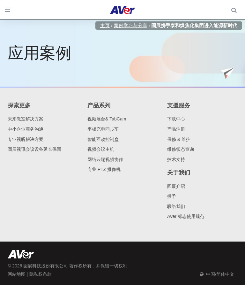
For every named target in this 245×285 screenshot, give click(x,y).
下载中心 (176, 118)
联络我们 (176, 206)
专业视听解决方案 (25, 139)
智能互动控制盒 (103, 139)
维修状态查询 (180, 149)
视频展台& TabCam (106, 118)
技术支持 (176, 159)
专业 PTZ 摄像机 (104, 169)
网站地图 (17, 274)
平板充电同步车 (103, 129)
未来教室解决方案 (25, 118)
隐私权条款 (40, 274)
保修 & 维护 (178, 139)
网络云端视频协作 (105, 159)
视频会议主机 (100, 149)
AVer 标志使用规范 (185, 216)
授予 (171, 196)
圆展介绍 (176, 186)
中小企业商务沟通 (25, 129)
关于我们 (178, 172)
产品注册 (176, 129)
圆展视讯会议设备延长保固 (34, 149)
